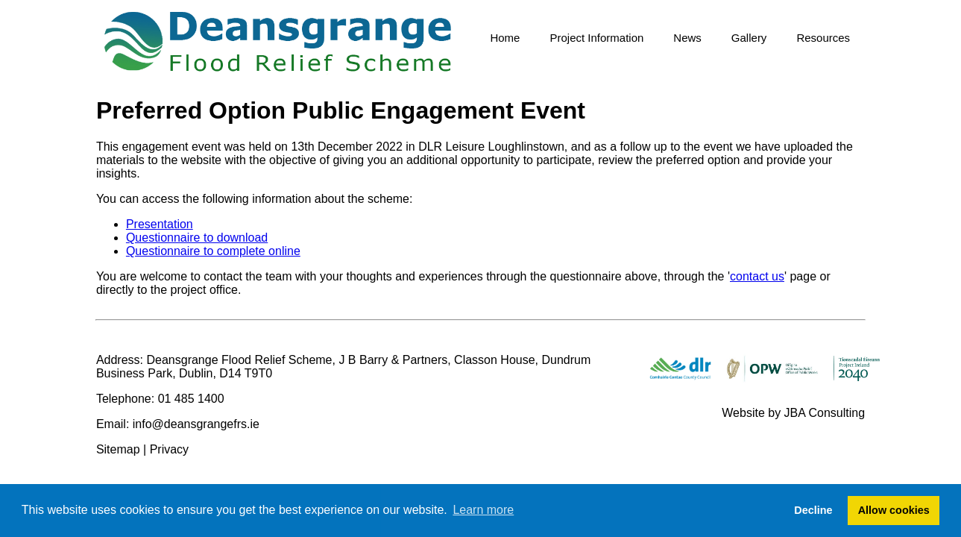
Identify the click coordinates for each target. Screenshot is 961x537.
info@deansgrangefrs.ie (196, 424)
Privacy (169, 449)
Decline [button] (813, 510)
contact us (757, 276)
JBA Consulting (825, 412)
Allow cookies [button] (894, 510)
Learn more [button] (483, 509)
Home (505, 37)
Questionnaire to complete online (213, 251)
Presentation (159, 224)
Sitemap (118, 449)
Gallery (749, 37)
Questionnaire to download (197, 237)
